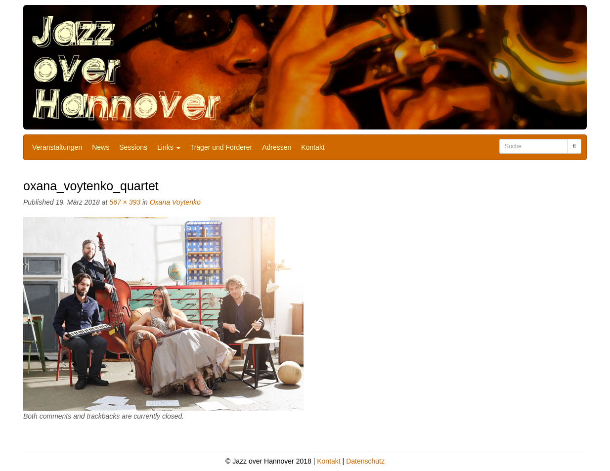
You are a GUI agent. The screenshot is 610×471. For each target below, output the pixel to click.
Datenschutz (365, 461)
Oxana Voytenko (175, 202)
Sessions (133, 147)
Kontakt (312, 147)
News (100, 147)
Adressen (276, 147)
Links (168, 147)
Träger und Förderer (221, 147)
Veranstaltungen (57, 147)
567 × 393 (124, 202)
